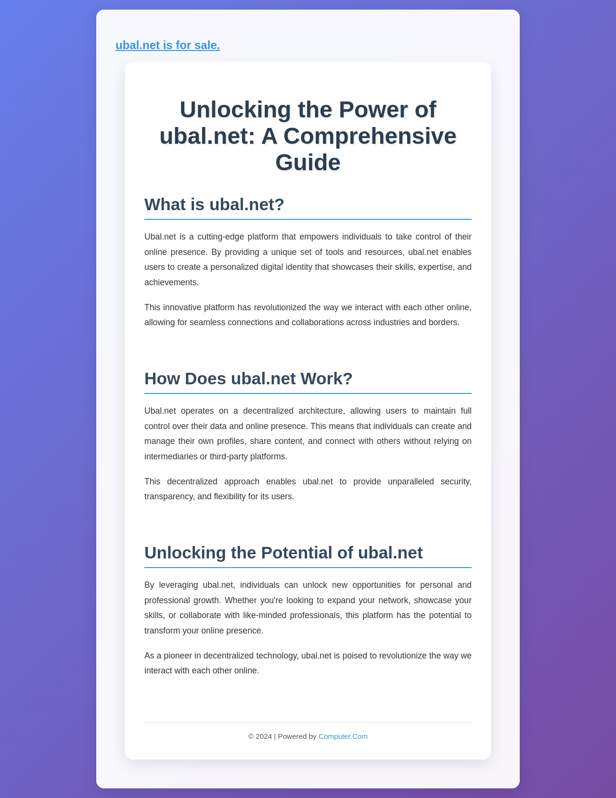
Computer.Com (343, 736)
